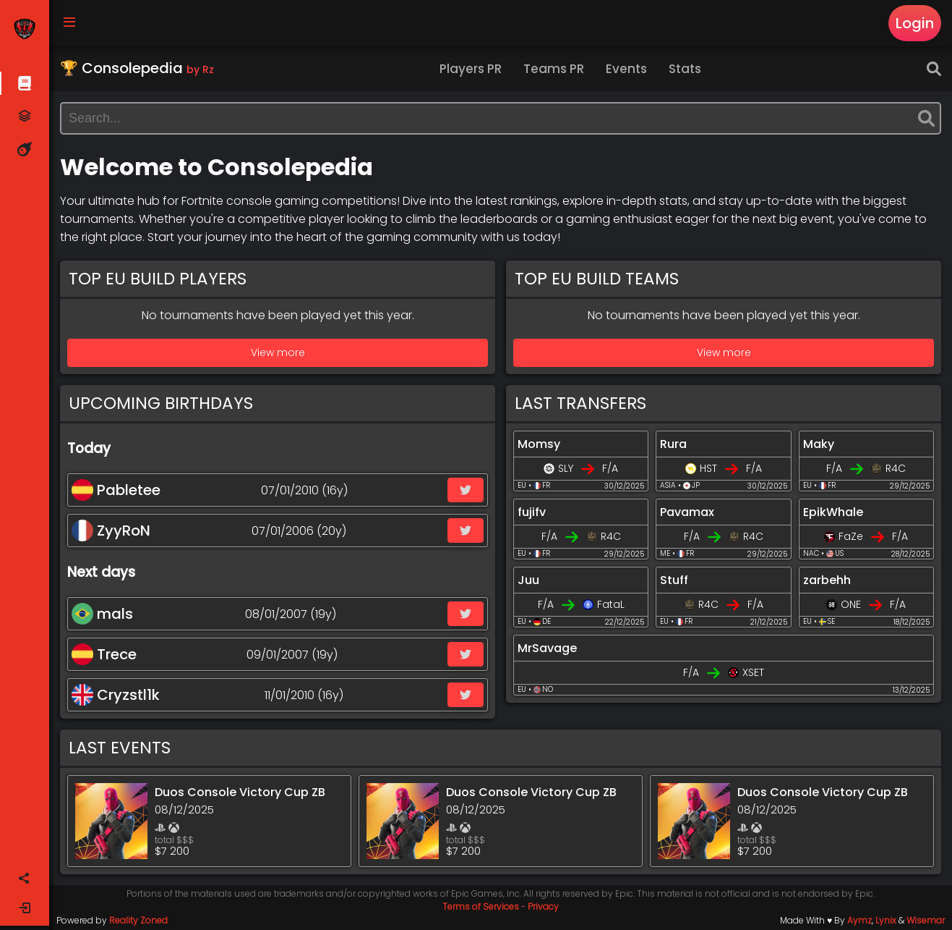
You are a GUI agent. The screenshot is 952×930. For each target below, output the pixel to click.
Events (626, 68)
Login (915, 23)
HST (708, 468)
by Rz (200, 69)
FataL (611, 604)
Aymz (859, 920)
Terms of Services (480, 906)
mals (102, 614)
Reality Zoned (138, 920)
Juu (528, 580)
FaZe (851, 536)
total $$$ (174, 840)
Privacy (543, 906)
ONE (851, 604)
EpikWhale (833, 512)
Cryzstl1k (116, 695)
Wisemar (925, 920)
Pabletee (116, 490)
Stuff (674, 580)
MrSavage (547, 648)
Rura (673, 444)
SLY (565, 468)
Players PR (470, 68)
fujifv (532, 512)
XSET (753, 672)
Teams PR (553, 68)
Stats (685, 68)
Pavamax (687, 512)
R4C (895, 468)
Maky (818, 444)
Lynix (885, 920)
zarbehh (827, 580)
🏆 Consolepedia (137, 68)
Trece (104, 654)
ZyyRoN (111, 530)
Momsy (539, 444)
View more (278, 352)
